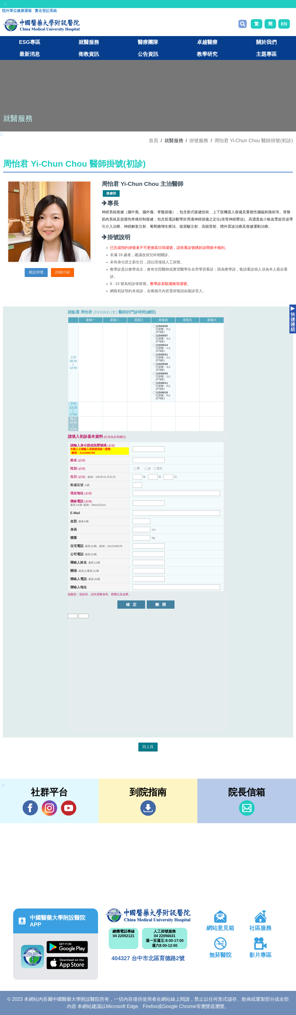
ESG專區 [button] (29, 42)
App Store (67, 963)
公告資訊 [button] (148, 54)
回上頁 (148, 747)
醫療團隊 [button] (148, 42)
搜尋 (242, 24)
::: (5, 4)
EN (284, 23)
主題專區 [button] (266, 54)
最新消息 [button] (29, 54)
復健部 (111, 193)
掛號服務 (198, 140)
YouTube (68, 808)
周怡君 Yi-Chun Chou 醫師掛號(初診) (253, 140)
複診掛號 (36, 272)
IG (49, 808)
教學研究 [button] (207, 54)
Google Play (67, 947)
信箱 (246, 808)
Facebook (30, 808)
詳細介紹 (62, 272)
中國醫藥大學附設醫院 (147, 915)
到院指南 (148, 808)
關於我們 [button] (266, 42)
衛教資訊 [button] (89, 54)
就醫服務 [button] (89, 42)
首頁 (153, 140)
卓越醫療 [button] (207, 42)
